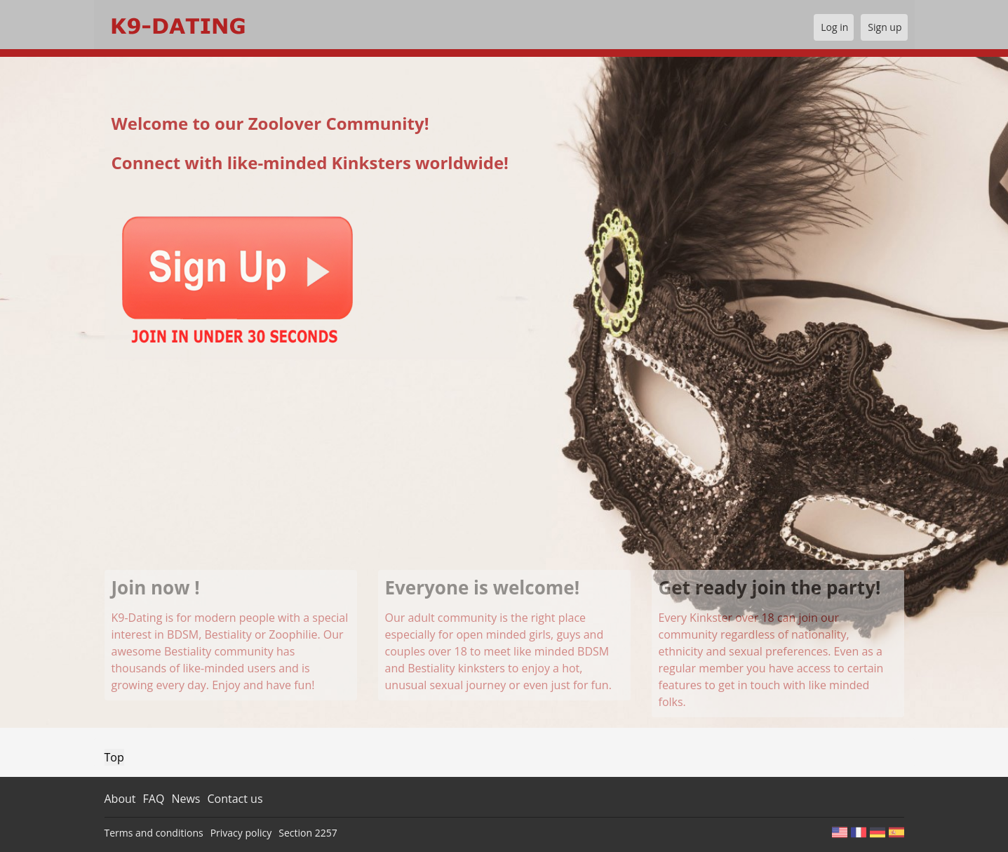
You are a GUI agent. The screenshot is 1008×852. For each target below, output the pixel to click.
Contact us (234, 798)
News (185, 798)
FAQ (154, 798)
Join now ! (156, 587)
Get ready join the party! (770, 587)
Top (114, 757)
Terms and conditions (154, 832)
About (120, 798)
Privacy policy (241, 832)
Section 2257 (307, 832)
